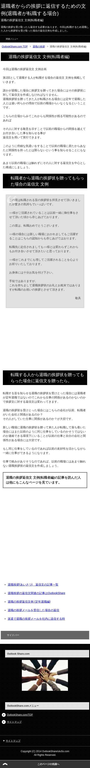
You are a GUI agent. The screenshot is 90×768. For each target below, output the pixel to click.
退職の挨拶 (39, 46)
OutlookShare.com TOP (15, 46)
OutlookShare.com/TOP (20, 714)
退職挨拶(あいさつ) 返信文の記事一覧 (33, 584)
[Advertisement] (45, 340)
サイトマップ (14, 721)
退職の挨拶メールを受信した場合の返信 (33, 610)
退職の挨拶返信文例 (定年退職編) (29, 601)
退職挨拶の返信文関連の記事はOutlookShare (36, 593)
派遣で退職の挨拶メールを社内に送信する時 (36, 618)
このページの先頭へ (48, 764)
